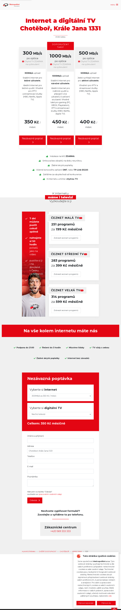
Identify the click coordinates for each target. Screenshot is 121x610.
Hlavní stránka (28, 551)
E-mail (30, 466)
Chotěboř (64, 551)
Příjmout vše (106, 603)
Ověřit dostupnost (47, 551)
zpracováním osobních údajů (50, 494)
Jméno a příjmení (35, 436)
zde (110, 596)
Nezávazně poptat (32, 140)
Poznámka (32, 477)
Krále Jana (77, 551)
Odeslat (35, 500)
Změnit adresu (60, 37)
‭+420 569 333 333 (60, 531)
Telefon (31, 456)
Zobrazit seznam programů (66, 238)
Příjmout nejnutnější (85, 603)
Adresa (30, 446)
